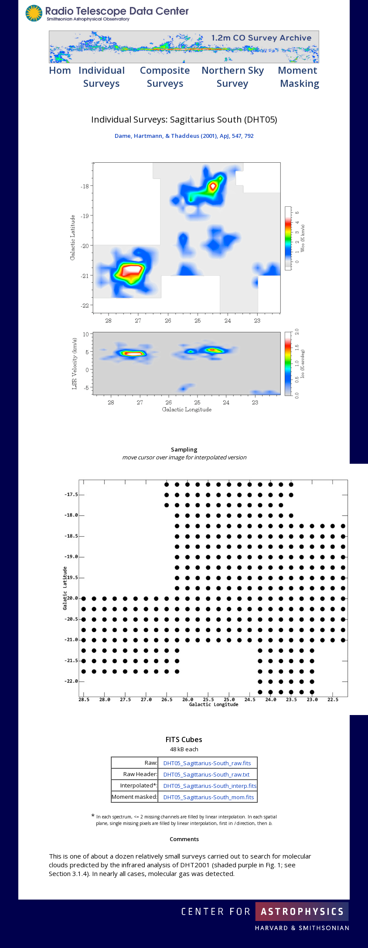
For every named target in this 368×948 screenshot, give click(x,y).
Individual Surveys (101, 76)
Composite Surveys (165, 76)
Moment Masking (298, 76)
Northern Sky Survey (232, 76)
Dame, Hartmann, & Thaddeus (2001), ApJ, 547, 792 (184, 136)
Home (63, 69)
